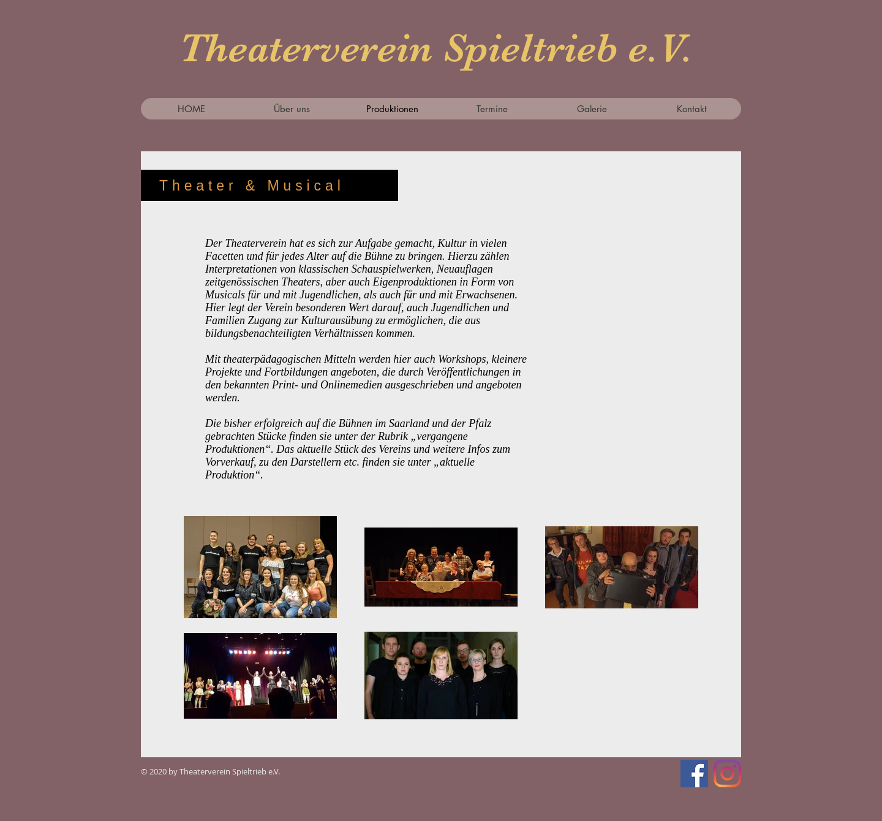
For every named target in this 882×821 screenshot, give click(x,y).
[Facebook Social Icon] (694, 773)
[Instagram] (727, 773)
